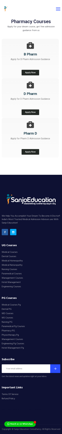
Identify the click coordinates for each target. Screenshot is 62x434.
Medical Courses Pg (11, 305)
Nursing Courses (9, 269)
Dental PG (7, 309)
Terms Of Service (10, 394)
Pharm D (30, 133)
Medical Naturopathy (12, 265)
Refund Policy (8, 399)
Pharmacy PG (8, 331)
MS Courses (7, 318)
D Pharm (30, 94)
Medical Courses (10, 252)
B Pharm (30, 54)
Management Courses (12, 278)
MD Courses (7, 313)
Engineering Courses (11, 287)
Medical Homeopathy (12, 261)
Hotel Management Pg (13, 348)
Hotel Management (11, 282)
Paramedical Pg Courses (13, 326)
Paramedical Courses (12, 274)
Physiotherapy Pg (10, 335)
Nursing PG (7, 322)
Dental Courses (9, 256)
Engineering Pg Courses (13, 344)
